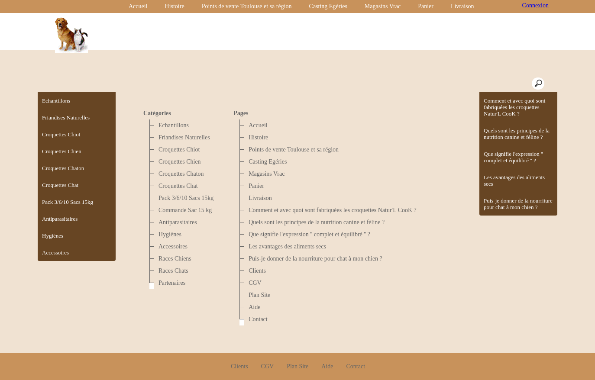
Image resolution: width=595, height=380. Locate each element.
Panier (425, 6)
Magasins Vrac (383, 6)
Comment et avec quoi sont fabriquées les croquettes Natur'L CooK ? (514, 107)
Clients (257, 270)
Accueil (138, 6)
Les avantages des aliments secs (514, 180)
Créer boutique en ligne (298, 370)
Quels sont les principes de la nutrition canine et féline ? (517, 133)
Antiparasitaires (177, 222)
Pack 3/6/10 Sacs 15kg (185, 198)
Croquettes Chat (178, 186)
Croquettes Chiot (179, 149)
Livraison (462, 6)
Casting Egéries (328, 6)
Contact (258, 319)
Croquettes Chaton (181, 174)
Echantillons (173, 125)
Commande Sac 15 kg (185, 210)
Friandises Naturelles (184, 137)
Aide (254, 307)
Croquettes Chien (179, 161)
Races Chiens (174, 258)
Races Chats (173, 270)
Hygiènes (169, 234)
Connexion (535, 5)
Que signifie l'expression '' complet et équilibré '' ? (513, 157)
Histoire (174, 6)
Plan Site (259, 295)
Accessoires (173, 246)
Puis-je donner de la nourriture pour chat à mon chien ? (518, 203)
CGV (255, 283)
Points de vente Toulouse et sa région (247, 6)
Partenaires (171, 283)
